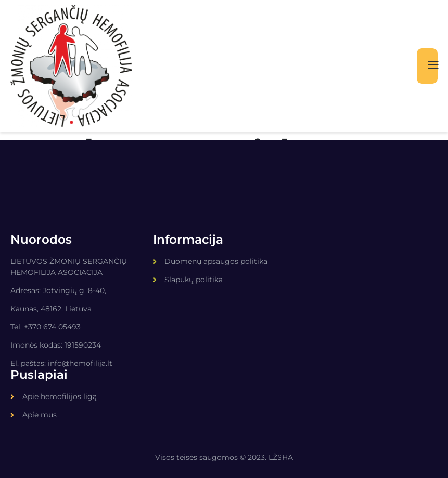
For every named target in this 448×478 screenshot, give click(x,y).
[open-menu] (427, 66)
